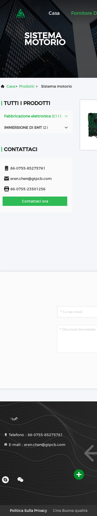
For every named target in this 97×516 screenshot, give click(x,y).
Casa (54, 13)
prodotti (26, 86)
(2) (26, 127)
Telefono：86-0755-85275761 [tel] (33, 435)
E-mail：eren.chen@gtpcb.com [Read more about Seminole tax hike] (34, 444)
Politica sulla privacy (28, 510)
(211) (32, 116)
